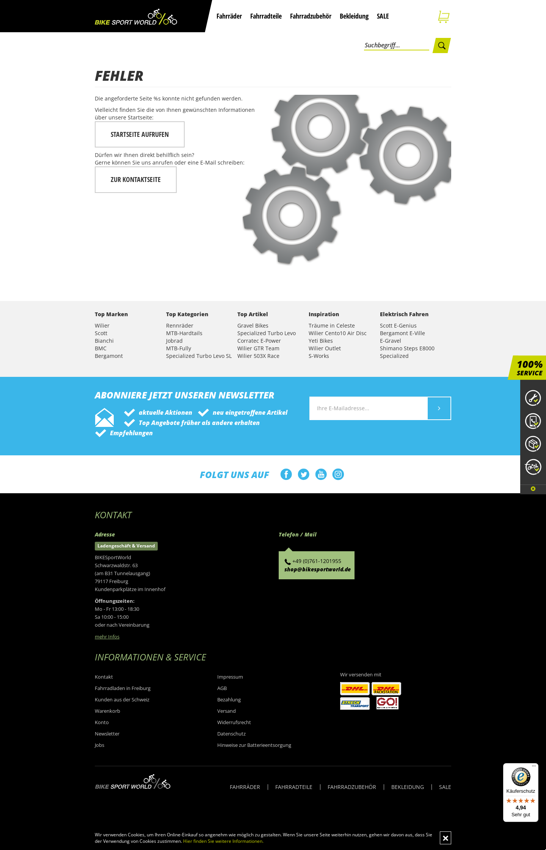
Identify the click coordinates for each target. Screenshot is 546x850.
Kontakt (104, 676)
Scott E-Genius (398, 325)
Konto (102, 722)
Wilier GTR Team (258, 348)
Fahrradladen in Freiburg (123, 688)
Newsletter (107, 733)
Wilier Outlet (325, 348)
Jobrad (174, 340)
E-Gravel (390, 340)
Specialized (394, 355)
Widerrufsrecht (234, 722)
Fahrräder (229, 15)
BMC (101, 348)
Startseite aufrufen (140, 134)
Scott (101, 333)
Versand (226, 710)
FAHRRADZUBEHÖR (352, 786)
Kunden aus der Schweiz (122, 699)
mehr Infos (107, 636)
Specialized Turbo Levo (266, 333)
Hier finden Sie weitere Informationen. (223, 841)
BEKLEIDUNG (407, 786)
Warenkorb (107, 710)
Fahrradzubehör (310, 15)
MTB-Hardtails (184, 333)
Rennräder (179, 325)
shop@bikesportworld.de (317, 569)
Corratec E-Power (259, 340)
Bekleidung (354, 15)
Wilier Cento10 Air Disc (338, 333)
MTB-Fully (178, 348)
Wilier (102, 325)
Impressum (230, 676)
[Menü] (533, 767)
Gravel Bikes (252, 325)
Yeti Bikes (321, 340)
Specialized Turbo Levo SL (199, 355)
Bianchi (104, 340)
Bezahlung (229, 699)
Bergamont (109, 355)
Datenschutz (231, 733)
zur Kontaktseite (136, 179)
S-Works (319, 355)
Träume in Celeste (332, 325)
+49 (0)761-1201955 (316, 561)
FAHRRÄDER (245, 786)
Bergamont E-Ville (402, 333)
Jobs (99, 745)
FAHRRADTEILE (293, 786)
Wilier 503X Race (258, 355)
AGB (222, 688)
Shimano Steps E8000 (407, 348)
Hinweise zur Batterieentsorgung (254, 745)
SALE (383, 15)
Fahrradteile (266, 15)
